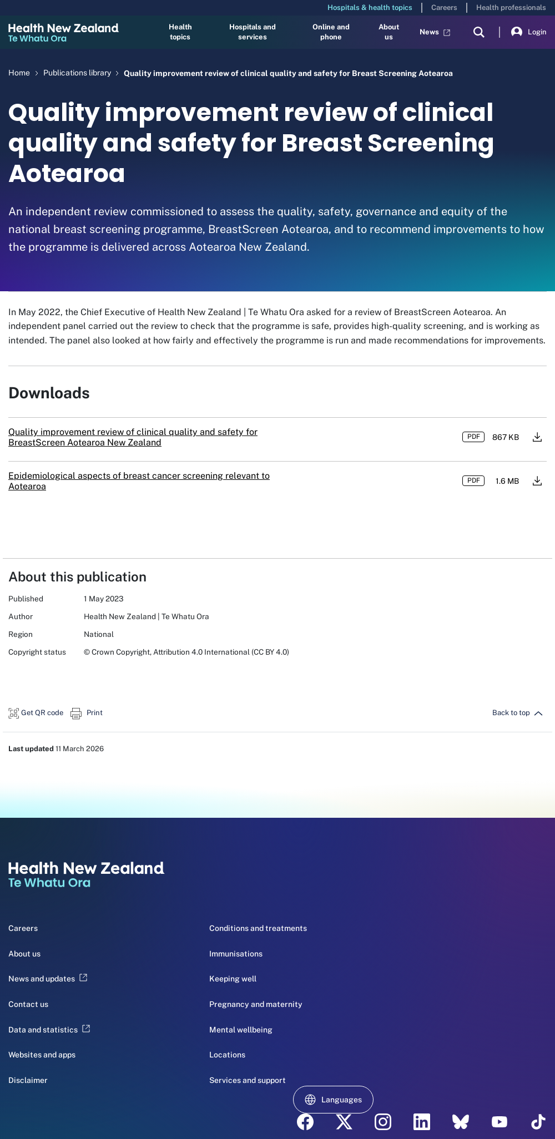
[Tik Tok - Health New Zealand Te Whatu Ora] (538, 1121)
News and (47, 978)
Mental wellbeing (241, 1029)
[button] (35, 712)
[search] (479, 32)
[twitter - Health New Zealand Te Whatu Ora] (344, 1121)
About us (389, 32)
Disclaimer (28, 1080)
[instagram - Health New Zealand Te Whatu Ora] (383, 1121)
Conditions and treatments (258, 928)
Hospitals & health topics (369, 7)
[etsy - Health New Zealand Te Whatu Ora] (460, 1121)
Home (19, 72)
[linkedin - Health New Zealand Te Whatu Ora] (421, 1121)
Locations (227, 1054)
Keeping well (232, 978)
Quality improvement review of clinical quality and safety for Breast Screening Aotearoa (288, 73)
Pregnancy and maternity (255, 1004)
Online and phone (331, 32)
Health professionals (511, 7)
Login (529, 32)
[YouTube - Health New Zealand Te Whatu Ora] (499, 1121)
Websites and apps (41, 1054)
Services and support (247, 1080)
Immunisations (236, 953)
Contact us (28, 1004)
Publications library (78, 72)
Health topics (180, 32)
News (435, 32)
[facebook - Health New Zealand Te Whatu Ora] (305, 1121)
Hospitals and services (252, 32)
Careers (444, 7)
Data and (49, 1029)
